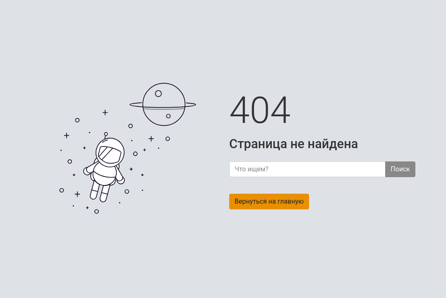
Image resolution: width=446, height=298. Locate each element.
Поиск (400, 169)
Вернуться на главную (269, 201)
